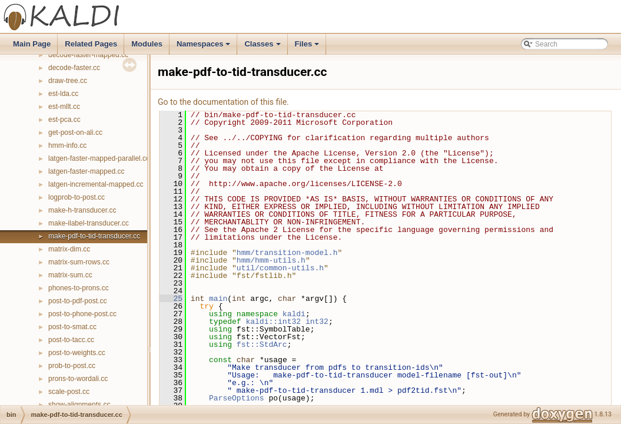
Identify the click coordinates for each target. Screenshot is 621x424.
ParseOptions (236, 398)
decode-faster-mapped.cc (88, 55)
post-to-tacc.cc (71, 340)
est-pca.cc (64, 119)
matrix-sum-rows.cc (78, 262)
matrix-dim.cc (69, 249)
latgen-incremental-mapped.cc (95, 184)
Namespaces (205, 47)
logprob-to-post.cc (76, 197)
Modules (146, 43)
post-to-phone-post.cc (82, 314)
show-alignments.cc (79, 404)
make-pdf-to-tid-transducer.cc (94, 236)
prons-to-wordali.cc (78, 379)
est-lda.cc (63, 94)
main (218, 298)
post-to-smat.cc (72, 327)
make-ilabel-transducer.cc (88, 223)
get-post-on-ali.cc (75, 132)
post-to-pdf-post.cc (77, 301)
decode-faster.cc (74, 68)
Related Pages (91, 43)
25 (171, 298)
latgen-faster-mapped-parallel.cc (99, 158)
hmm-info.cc (67, 145)
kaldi (294, 314)
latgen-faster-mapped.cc (86, 171)
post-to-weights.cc (76, 353)
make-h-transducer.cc (82, 210)
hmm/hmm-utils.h (271, 260)
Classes (263, 47)
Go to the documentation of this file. (223, 102)
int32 (316, 321)
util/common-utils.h (280, 268)
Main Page (32, 43)
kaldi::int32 (273, 321)
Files (308, 47)
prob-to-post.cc (71, 366)
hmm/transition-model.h (287, 252)
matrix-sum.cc (70, 275)
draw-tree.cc (67, 81)
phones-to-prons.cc (78, 288)
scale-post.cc (68, 391)
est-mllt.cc (64, 106)
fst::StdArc (262, 344)
